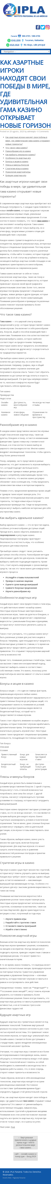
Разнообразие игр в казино (18, 151)
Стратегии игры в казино (17, 168)
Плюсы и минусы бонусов (17, 165)
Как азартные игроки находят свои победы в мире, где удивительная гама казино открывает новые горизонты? (27, 140)
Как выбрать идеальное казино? (20, 154)
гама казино (42, 221)
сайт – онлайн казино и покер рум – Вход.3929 (25, 1156)
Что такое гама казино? (16, 147)
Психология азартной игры (17, 172)
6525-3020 (14, 45)
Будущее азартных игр (15, 175)
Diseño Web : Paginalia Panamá (14, 1178)
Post (13, 1127)
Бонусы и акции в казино (16, 161)
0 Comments (43, 131)
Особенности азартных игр (18, 158)
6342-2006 (16, 40)
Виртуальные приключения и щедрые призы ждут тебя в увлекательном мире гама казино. (25, 1142)
